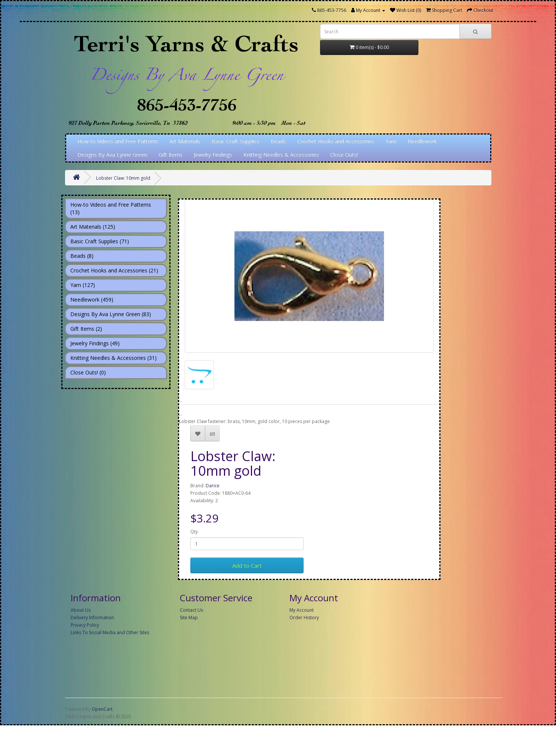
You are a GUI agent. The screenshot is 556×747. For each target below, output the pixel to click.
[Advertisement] (284, 692)
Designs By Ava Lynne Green (112, 154)
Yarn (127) (82, 284)
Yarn (390, 141)
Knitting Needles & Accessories (281, 154)
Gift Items (170, 154)
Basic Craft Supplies (235, 141)
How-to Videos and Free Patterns (117, 141)
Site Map (189, 617)
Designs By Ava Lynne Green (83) (110, 314)
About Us (80, 610)
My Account (301, 610)
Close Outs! (344, 154)
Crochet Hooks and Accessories (335, 141)
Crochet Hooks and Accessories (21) (114, 270)
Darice (212, 485)
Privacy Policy (85, 625)
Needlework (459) (91, 299)
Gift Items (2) (86, 328)
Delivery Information (92, 617)
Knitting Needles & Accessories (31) (113, 357)
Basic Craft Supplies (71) (99, 241)
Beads (278, 141)
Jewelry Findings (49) (95, 343)
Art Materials (184, 141)
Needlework (422, 141)
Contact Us (191, 610)
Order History (304, 617)
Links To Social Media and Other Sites (110, 632)
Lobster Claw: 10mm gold (123, 178)
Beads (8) (81, 255)
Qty (194, 531)
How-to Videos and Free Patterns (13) (110, 208)
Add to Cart (247, 565)
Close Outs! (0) (88, 372)
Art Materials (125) (92, 226)
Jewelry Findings (213, 154)
